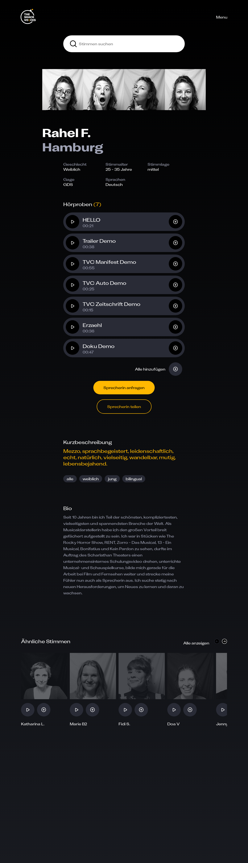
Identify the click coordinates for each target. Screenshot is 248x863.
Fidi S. (124, 724)
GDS (68, 184)
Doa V (173, 724)
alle (70, 478)
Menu (221, 17)
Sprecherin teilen (124, 406)
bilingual (134, 478)
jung (112, 478)
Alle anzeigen (196, 643)
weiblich (91, 478)
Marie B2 (78, 724)
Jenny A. (224, 724)
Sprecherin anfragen (124, 387)
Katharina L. (33, 724)
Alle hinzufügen (150, 369)
